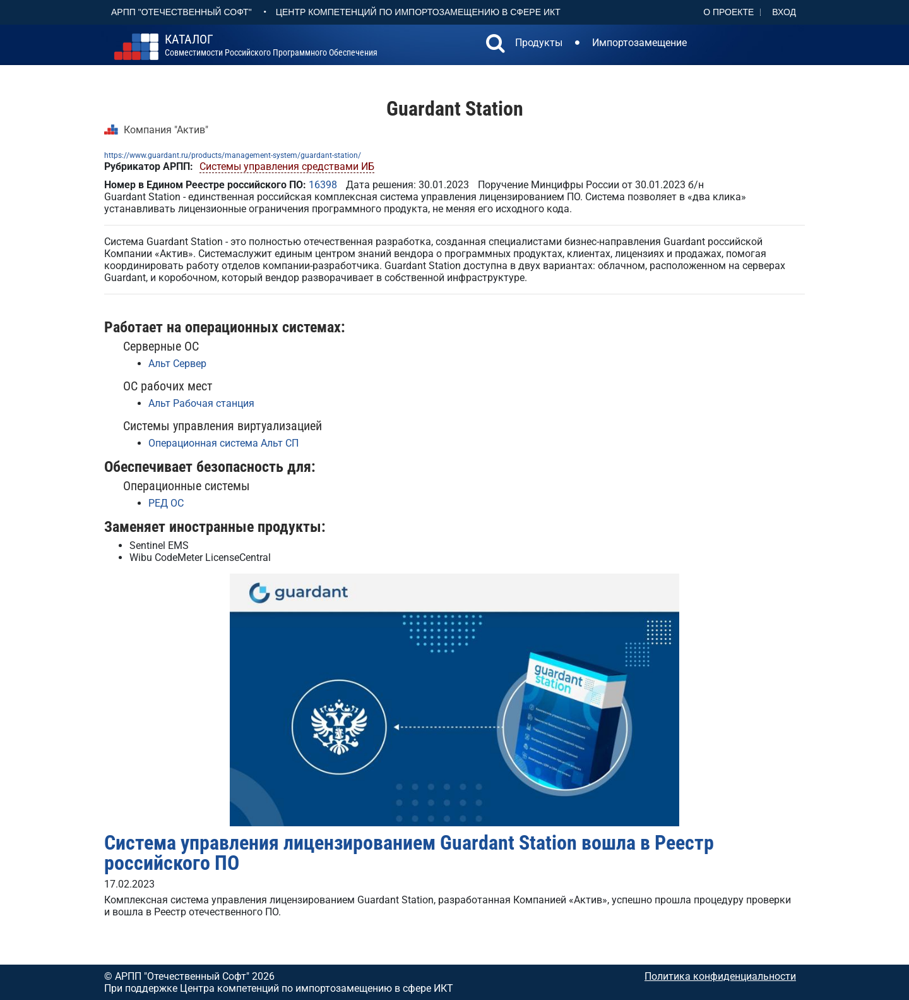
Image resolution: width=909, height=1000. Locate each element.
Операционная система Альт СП (223, 443)
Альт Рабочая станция (201, 403)
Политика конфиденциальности (720, 976)
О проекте (728, 12)
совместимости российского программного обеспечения (271, 45)
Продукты (538, 43)
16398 (323, 185)
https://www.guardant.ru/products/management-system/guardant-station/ (232, 155)
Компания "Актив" (166, 130)
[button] (495, 45)
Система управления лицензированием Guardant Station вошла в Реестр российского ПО (409, 853)
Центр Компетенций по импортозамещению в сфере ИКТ (418, 12)
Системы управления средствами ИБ (286, 166)
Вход (784, 12)
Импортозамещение (639, 43)
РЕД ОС (166, 503)
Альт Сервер (177, 364)
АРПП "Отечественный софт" (181, 12)
